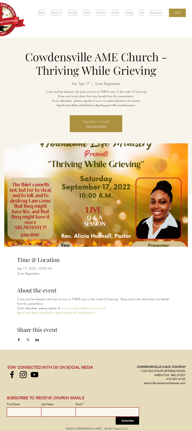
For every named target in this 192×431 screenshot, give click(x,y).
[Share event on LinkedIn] (37, 339)
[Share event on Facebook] (19, 339)
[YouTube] (34, 374)
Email (79, 404)
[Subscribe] (127, 421)
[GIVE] (177, 13)
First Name (13, 404)
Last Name (47, 404)
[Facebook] (12, 374)
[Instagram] (23, 374)
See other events (96, 126)
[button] (56, 13)
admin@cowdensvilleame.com (164, 383)
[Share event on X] (28, 339)
